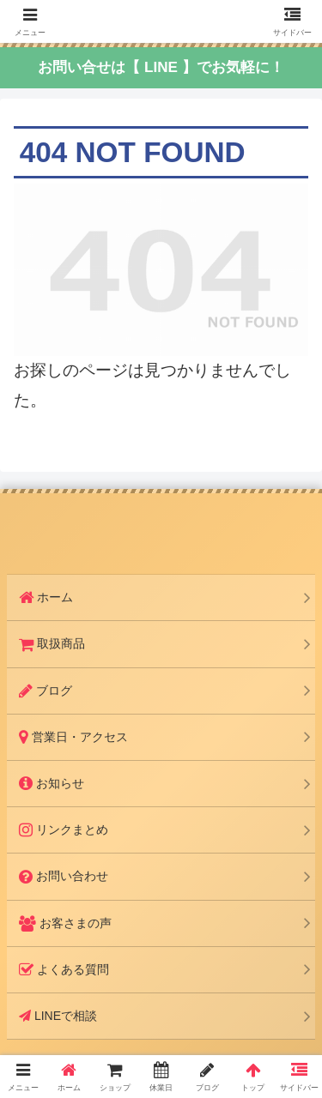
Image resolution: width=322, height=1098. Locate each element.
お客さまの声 (65, 923)
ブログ (45, 690)
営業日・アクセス (73, 737)
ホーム (46, 597)
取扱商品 (52, 643)
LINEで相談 (58, 1016)
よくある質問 (64, 969)
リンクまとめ (63, 829)
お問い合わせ (63, 876)
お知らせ (51, 783)
